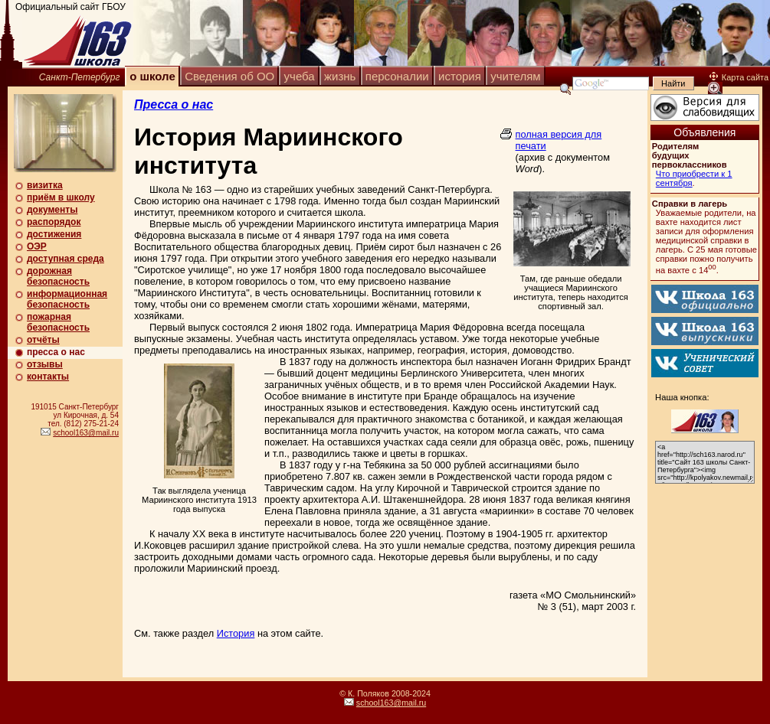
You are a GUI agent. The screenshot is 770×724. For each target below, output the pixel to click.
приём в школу (61, 197)
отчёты (43, 339)
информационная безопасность (67, 299)
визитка (45, 185)
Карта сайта (738, 77)
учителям (515, 76)
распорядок (53, 222)
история (459, 76)
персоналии (397, 76)
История (236, 633)
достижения (54, 234)
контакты (48, 376)
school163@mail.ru (86, 433)
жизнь (340, 76)
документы (52, 209)
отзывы (45, 364)
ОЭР (37, 246)
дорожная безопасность (58, 276)
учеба (299, 76)
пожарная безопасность (58, 322)
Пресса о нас (173, 104)
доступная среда (65, 258)
